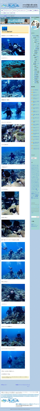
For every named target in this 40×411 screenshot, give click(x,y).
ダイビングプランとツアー (22, 394)
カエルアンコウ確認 (36, 121)
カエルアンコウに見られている (36, 148)
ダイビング (15, 10)
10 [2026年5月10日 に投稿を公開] (38, 207)
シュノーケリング (9, 396)
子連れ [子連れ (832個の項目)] (37, 195)
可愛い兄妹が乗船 (36, 115)
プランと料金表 (10, 397)
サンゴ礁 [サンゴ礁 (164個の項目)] (32, 176)
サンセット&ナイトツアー (22, 10)
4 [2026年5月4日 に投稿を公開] (31, 207)
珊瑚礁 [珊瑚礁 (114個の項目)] (32, 196)
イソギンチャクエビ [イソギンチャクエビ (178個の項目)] (35, 169)
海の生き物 (36, 50)
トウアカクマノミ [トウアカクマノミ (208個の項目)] (35, 183)
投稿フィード (33, 224)
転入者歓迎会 (35, 89)
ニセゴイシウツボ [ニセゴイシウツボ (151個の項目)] (35, 184)
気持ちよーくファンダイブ (36, 98)
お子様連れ (36, 56)
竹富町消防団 (37, 48)
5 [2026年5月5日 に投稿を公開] (32, 207)
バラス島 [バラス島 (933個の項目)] (34, 189)
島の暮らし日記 (36, 63)
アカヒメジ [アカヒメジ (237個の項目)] (33, 168)
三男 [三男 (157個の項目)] (38, 192)
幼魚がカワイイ (36, 127)
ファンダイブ (36, 394)
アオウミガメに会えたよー (36, 95)
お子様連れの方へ (36, 10)
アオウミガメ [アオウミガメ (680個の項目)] (34, 166)
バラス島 (36, 65)
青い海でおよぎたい (36, 118)
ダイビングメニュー (30, 394)
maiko (10, 377)
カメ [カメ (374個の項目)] (37, 173)
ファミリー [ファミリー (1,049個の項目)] (34, 191)
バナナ (36, 43)
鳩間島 (35, 82)
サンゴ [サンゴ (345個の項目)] (37, 175)
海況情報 (36, 52)
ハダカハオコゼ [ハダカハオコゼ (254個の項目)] (35, 186)
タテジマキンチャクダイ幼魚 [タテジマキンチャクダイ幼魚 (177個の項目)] (35, 181)
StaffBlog (34, 35)
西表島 (35, 72)
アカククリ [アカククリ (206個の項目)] (35, 166)
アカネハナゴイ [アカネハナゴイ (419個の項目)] (35, 167)
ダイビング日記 (36, 37)
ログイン (33, 223)
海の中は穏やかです (36, 108)
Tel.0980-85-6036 (19, 406)
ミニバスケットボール (37, 46)
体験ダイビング (3, 396)
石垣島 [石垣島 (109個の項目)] (34, 196)
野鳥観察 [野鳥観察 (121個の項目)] (34, 198)
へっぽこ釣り (36, 40)
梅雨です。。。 (36, 92)
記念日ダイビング (27, 396)
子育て (35, 69)
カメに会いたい (36, 145)
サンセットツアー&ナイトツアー (18, 396)
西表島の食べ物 (36, 81)
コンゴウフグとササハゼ (36, 130)
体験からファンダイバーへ (36, 112)
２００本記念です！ (36, 139)
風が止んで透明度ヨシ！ (36, 102)
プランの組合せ (29, 10)
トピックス (35, 54)
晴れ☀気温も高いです (36, 134)
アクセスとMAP (15, 394)
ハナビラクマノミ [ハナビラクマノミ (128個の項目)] (33, 187)
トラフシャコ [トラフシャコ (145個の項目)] (35, 183)
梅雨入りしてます (36, 105)
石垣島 (35, 71)
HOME (2, 10)
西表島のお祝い (36, 74)
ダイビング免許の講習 (33, 396)
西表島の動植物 (36, 76)
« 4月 (32, 212)
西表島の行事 (36, 79)
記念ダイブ (36, 61)
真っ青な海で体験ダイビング (36, 143)
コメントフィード (34, 225)
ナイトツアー (36, 59)
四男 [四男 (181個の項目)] (33, 195)
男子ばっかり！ (3, 384)
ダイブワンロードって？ (8, 10)
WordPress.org (34, 226)
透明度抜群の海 (36, 136)
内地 (35, 67)
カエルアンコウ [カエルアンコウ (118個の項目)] (35, 171)
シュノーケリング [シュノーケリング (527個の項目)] (34, 177)
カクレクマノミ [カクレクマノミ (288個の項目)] (35, 172)
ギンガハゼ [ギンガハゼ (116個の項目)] (36, 174)
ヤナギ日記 (36, 41)
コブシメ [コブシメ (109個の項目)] (34, 175)
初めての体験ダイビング (36, 125)
